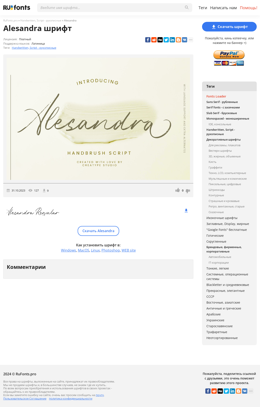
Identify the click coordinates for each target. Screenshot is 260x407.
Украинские (215, 320)
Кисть (212, 162)
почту (100, 395)
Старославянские (219, 326)
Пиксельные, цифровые (225, 184)
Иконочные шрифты (221, 218)
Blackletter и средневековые (227, 285)
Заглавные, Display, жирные (227, 224)
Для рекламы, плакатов (224, 145)
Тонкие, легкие (217, 268)
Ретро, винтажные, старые (226, 206)
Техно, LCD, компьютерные (227, 173)
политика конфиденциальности (70, 398)
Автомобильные (220, 257)
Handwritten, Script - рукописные (34, 48)
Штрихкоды (217, 190)
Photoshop (110, 250)
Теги (203, 7)
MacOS (83, 250)
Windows (68, 250)
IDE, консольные (220, 124)
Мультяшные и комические (228, 179)
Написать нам (223, 7)
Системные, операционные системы (227, 276)
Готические (215, 235)
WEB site (129, 250)
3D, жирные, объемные (225, 156)
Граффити (215, 167)
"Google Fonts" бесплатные (226, 230)
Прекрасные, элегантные (225, 291)
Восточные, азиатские (223, 302)
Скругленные (216, 241)
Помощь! (248, 7)
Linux (95, 250)
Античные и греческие (223, 308)
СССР (210, 296)
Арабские (213, 314)
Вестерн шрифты (220, 151)
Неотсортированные (222, 338)
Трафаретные (216, 332)
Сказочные (216, 212)
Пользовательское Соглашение (24, 398)
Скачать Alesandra (98, 230)
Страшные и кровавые (224, 201)
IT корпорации (219, 262)
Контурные (216, 195)
